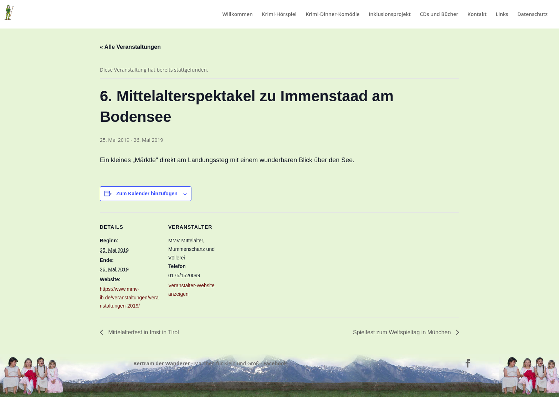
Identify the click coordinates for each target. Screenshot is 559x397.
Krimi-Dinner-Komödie (332, 14)
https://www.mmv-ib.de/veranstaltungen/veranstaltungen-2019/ (129, 297)
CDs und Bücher (439, 14)
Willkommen (237, 14)
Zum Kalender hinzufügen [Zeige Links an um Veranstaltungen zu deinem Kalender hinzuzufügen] (147, 193)
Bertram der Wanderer (161, 363)
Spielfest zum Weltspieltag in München (402, 332)
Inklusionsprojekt (390, 14)
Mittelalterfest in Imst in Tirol (143, 332)
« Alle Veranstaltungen (130, 47)
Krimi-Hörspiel (279, 14)
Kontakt (477, 14)
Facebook (275, 363)
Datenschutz (532, 14)
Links (502, 14)
